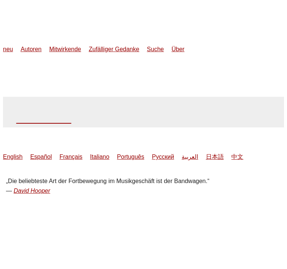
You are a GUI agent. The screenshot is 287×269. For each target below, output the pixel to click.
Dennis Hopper (43, 119)
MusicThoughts (50, 11)
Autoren (31, 49)
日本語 (215, 157)
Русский (163, 157)
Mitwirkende (65, 49)
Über (178, 49)
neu (8, 49)
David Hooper (31, 191)
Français (70, 157)
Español (41, 157)
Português (130, 157)
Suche (155, 49)
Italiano (99, 157)
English (12, 157)
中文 (237, 157)
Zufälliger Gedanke (114, 49)
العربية (190, 157)
